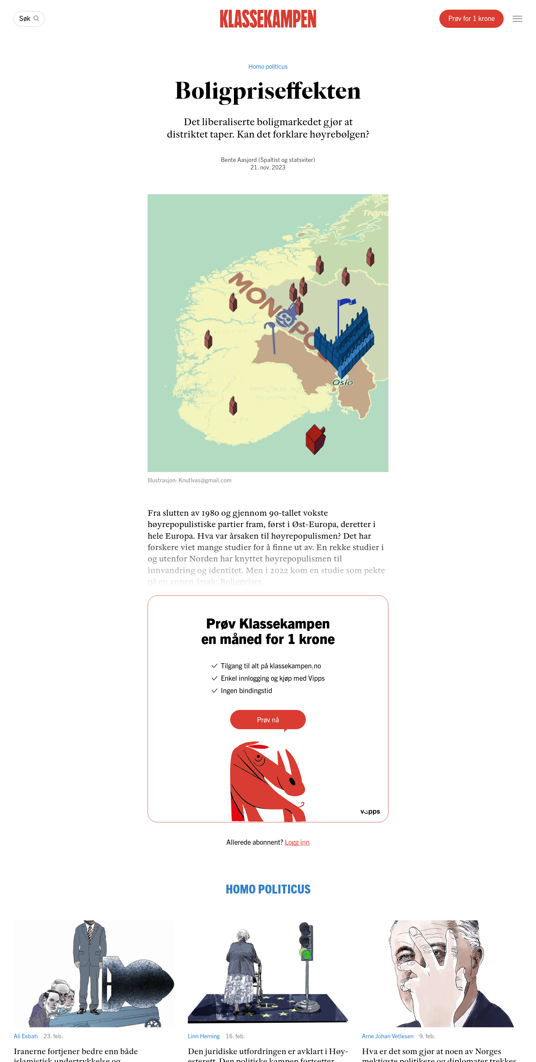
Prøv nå (268, 719)
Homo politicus (268, 66)
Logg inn (297, 841)
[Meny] (517, 18)
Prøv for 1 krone (471, 18)
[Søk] (29, 18)
